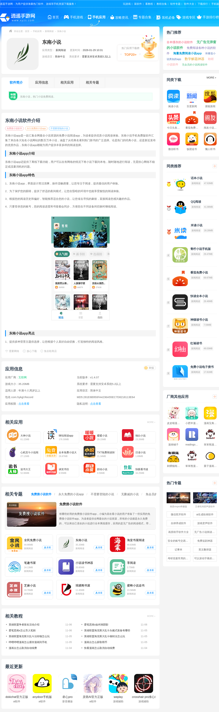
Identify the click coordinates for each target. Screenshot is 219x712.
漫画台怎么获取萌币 (95, 642)
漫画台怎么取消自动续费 (23, 648)
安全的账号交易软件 (179, 540)
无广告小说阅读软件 (205, 532)
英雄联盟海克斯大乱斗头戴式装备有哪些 (107, 630)
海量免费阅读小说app (187, 53)
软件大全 (189, 3)
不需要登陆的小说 (59, 128)
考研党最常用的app (179, 558)
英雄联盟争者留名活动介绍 (24, 624)
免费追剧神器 (205, 540)
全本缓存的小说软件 (180, 42)
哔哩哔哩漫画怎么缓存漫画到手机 (28, 642)
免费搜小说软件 (14, 128)
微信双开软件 (178, 514)
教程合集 (162, 3)
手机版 (215, 3)
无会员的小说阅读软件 (195, 64)
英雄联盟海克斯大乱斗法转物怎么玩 (29, 636)
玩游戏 (127, 3)
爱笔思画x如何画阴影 (96, 624)
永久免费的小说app (36, 128)
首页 (27, 31)
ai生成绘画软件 (205, 514)
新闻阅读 (49, 31)
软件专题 (175, 3)
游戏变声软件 (205, 523)
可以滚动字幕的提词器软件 (205, 558)
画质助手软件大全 (178, 532)
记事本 (178, 549)
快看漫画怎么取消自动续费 (99, 648)
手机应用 (37, 31)
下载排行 (203, 3)
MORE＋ (151, 422)
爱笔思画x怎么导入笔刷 (22, 630)
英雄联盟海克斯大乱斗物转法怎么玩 (104, 636)
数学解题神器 (194, 59)
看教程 (149, 3)
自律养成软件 (178, 523)
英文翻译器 (205, 549)
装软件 (138, 3)
